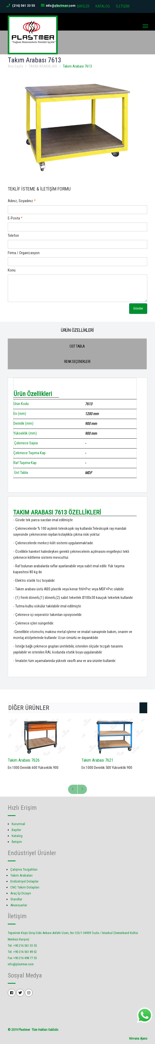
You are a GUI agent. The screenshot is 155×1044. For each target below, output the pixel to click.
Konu (12, 270)
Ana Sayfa (15, 66)
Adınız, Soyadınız (20, 200)
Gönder (138, 308)
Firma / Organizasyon (24, 252)
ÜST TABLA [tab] (77, 346)
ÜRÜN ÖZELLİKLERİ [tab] (77, 330)
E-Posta (14, 218)
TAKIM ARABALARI (43, 66)
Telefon (13, 235)
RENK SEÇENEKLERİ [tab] (77, 361)
